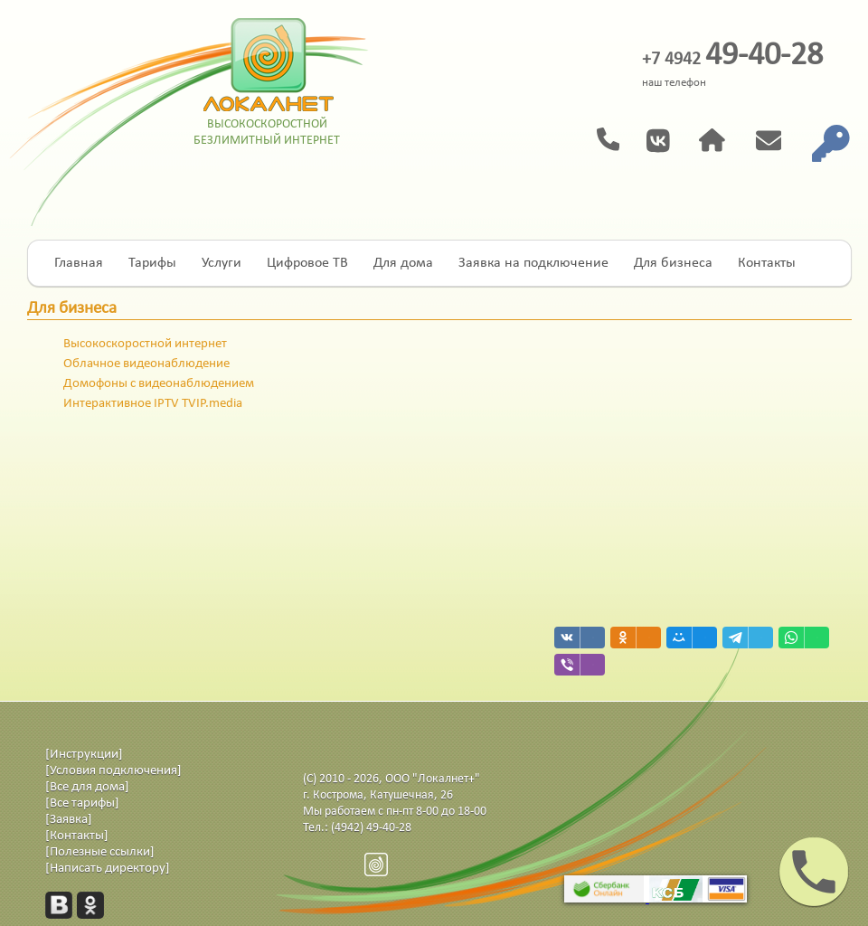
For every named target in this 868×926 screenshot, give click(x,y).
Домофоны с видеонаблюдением (158, 384)
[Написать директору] (107, 868)
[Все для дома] (87, 787)
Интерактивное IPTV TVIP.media (152, 404)
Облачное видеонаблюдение (146, 364)
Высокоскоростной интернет (145, 344)
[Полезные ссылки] (100, 852)
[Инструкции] (84, 754)
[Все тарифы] (82, 803)
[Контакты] (76, 836)
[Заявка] (68, 820)
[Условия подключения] (113, 771)
